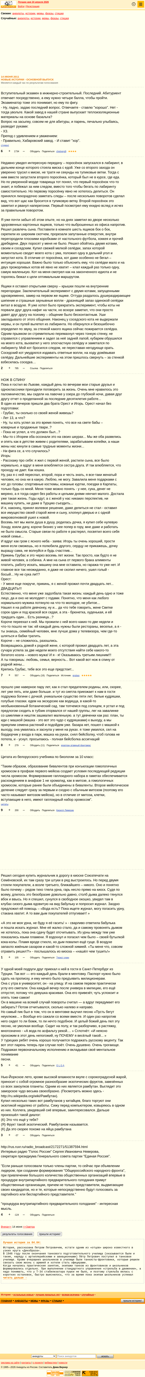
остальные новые (23, 1294)
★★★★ (72, 151)
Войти (21, 6)
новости (63, 1362)
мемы (40, 13)
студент (5, 145)
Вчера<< (6, 1226)
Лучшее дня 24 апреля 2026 (33, 2)
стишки (59, 13)
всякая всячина (70, 1294)
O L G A (60, 1065)
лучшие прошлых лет (48, 1294)
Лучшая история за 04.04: (22, 1242)
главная (6, 1301)
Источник (66, 675)
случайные (88, 1294)
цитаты (4, 804)
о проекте (38, 1362)
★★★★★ (86, 675)
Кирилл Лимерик (65, 810)
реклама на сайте (10, 1362)
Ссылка (34, 368)
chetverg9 (61, 151)
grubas (75, 675)
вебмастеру (51, 1362)
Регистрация (32, 6)
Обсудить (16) (37, 675)
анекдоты (18, 13)
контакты (26, 1362)
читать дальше (15, 1277)
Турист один (62, 957)
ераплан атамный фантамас (76, 745)
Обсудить (35, 151)
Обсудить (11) (37, 745)
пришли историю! (132, 1300)
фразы (49, 13)
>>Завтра (29, 1226)
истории (30, 13)
